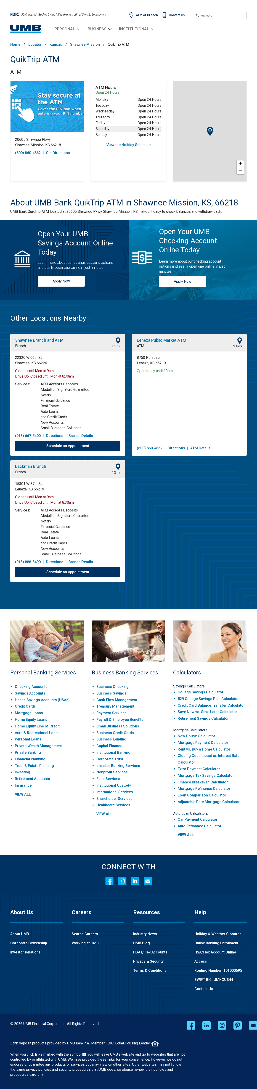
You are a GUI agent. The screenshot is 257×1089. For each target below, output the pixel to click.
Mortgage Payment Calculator (203, 742)
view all (23, 794)
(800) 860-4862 (149, 448)
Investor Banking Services (118, 766)
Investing (22, 772)
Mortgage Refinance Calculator (204, 788)
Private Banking (28, 752)
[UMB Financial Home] (26, 29)
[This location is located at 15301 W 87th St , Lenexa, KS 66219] (67, 486)
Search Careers (85, 934)
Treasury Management (115, 706)
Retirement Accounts (32, 779)
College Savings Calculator (200, 692)
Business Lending (111, 739)
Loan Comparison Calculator (202, 795)
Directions (54, 436)
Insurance (23, 785)
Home (15, 44)
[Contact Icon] (147, 881)
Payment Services (111, 713)
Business (97, 29)
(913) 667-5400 (28, 436)
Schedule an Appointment (67, 446)
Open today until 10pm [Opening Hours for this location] (155, 371)
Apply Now (61, 281)
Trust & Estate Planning (34, 766)
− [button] (240, 170)
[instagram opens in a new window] (222, 1025)
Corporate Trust (109, 759)
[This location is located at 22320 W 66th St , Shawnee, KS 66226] (67, 360)
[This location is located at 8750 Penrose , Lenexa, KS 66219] (189, 360)
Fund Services (108, 779)
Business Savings (111, 693)
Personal (65, 29)
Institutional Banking (113, 752)
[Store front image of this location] (47, 106)
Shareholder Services (114, 798)
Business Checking (112, 686)
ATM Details (200, 448)
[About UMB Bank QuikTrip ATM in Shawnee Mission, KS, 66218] (124, 203)
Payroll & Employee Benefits (119, 719)
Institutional (134, 29)
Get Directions (58, 153)
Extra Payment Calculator (199, 769)
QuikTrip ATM (35, 59)
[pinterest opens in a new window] (237, 1025)
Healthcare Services (113, 805)
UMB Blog (141, 943)
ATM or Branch (147, 15)
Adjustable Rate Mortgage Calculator (209, 802)
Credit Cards (25, 706)
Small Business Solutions (117, 726)
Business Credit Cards (115, 733)
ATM (15, 72)
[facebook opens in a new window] (191, 1025)
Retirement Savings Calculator (203, 718)
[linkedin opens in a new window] (206, 1025)
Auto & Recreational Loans (37, 733)
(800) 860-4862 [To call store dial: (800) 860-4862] (28, 153)
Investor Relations (25, 952)
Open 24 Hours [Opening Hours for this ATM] (107, 92)
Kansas (56, 44)
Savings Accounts (30, 693)
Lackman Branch (30, 466)
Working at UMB (85, 943)
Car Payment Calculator (197, 819)
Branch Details (81, 436)
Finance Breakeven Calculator (203, 782)
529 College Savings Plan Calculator (208, 699)
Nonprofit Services (112, 772)
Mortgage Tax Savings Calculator (206, 775)
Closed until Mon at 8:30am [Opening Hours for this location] (52, 376)
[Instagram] (122, 881)
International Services (114, 792)
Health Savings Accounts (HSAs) (42, 700)
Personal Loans (28, 739)
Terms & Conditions (150, 970)
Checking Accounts (31, 686)
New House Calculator (196, 736)
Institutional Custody (113, 785)
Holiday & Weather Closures (217, 934)
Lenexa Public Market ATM (161, 340)
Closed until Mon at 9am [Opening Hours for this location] (34, 371)
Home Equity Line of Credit (37, 726)
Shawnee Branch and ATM (39, 340)
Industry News (145, 934)
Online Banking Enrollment (216, 943)
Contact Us (177, 15)
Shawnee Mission (85, 44)
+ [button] (240, 163)
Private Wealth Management (38, 746)
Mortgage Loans (29, 713)
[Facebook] (109, 881)
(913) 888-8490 (28, 562)
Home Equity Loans (31, 719)
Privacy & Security (148, 961)
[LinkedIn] (135, 881)
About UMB (19, 934)
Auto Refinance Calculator (199, 826)
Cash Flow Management (116, 700)
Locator (35, 44)
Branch (20, 346)
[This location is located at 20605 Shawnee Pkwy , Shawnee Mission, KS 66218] (47, 142)
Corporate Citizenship (28, 943)
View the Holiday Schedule (128, 145)
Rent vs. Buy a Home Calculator (204, 749)
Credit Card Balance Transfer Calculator (211, 705)
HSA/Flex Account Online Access (215, 957)
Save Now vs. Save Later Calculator (207, 712)
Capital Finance (109, 746)
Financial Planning (30, 759)
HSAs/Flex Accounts (150, 952)
